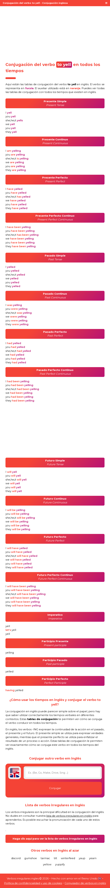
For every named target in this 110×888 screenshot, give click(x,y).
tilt (55, 858)
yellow (47, 864)
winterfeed (68, 858)
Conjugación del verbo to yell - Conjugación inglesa (35, 3)
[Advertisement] (55, 33)
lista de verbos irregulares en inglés (69, 815)
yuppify (60, 864)
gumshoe (30, 858)
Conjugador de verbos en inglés (85, 883)
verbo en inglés (74, 84)
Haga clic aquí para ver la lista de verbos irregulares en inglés (55, 838)
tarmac (45, 858)
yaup (82, 858)
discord (16, 858)
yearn (92, 858)
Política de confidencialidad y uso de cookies (33, 883)
